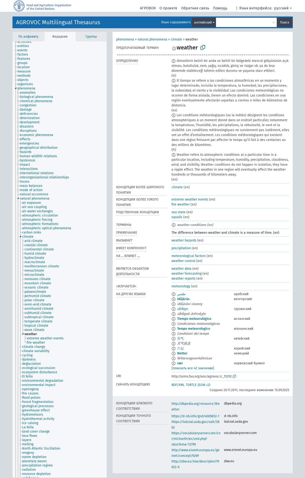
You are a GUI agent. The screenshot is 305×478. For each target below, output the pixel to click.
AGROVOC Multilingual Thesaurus (58, 22)
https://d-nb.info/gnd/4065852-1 (195, 416)
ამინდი (182, 309)
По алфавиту (28, 37)
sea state (178, 212)
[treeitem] (26, 42)
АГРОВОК (148, 8)
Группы (91, 37)
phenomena (125, 39)
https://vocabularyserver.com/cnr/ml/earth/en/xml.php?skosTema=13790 (195, 438)
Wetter (182, 353)
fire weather (180, 204)
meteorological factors (188, 256)
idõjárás (183, 299)
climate (176, 39)
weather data (181, 269)
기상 (180, 348)
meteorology (180, 286)
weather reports (183, 279)
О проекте (168, 8)
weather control (183, 261)
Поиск (284, 22)
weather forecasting (186, 274)
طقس (181, 294)
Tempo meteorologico (193, 329)
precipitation (181, 248)
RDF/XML (178, 385)
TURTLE (191, 385)
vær (180, 363)
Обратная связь (195, 8)
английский (203, 22)
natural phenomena (152, 39)
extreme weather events (189, 199)
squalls (176, 217)
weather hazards (183, 240)
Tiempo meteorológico (194, 319)
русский (281, 8)
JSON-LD (204, 385)
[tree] (59, 259)
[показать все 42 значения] (192, 368)
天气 (180, 339)
